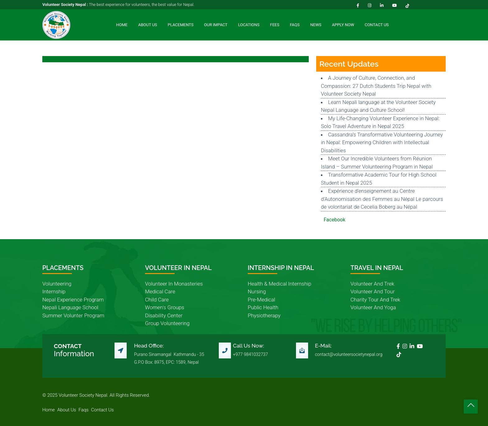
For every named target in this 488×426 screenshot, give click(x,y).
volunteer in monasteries (174, 284)
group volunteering (167, 323)
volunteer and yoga (373, 307)
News (315, 24)
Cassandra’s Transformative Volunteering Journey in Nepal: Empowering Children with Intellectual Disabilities (382, 142)
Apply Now (343, 24)
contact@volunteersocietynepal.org (348, 354)
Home (122, 24)
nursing (257, 291)
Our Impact (216, 24)
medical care (160, 291)
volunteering (57, 284)
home (48, 410)
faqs (83, 410)
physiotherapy (264, 315)
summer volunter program (73, 315)
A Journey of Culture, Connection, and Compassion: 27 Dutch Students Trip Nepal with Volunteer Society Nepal (376, 86)
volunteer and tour (372, 291)
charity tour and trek (375, 299)
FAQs (294, 24)
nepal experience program (73, 299)
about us (66, 410)
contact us (102, 410)
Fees (274, 24)
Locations (249, 24)
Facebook (334, 220)
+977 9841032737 (250, 354)
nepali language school (70, 307)
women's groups (164, 307)
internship (53, 291)
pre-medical (261, 299)
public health (263, 307)
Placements (181, 24)
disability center (163, 315)
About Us (147, 24)
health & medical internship (279, 284)
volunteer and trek (372, 284)
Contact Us (377, 24)
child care (157, 299)
